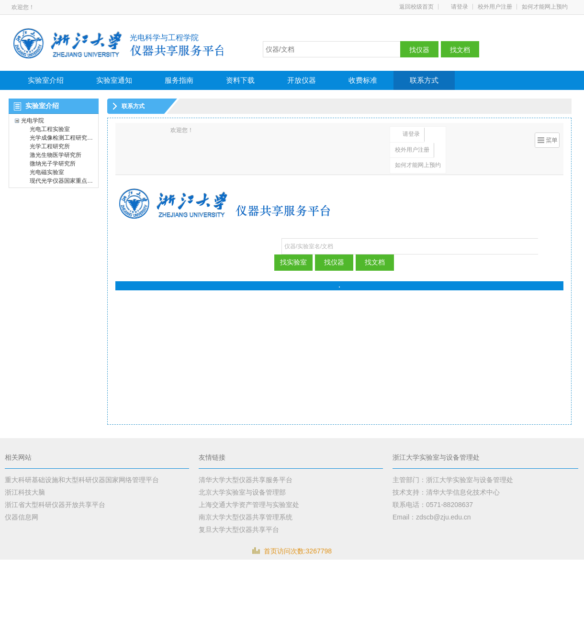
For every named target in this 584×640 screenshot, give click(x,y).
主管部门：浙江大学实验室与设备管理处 (453, 480)
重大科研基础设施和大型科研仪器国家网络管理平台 (82, 480)
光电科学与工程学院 (164, 37)
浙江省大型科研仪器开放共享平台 (55, 504)
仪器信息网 (21, 517)
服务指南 (179, 80)
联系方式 (424, 80)
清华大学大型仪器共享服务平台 (245, 480)
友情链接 (212, 457)
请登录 (459, 6)
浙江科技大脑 (25, 492)
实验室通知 (114, 80)
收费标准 (362, 80)
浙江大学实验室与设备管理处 (436, 457)
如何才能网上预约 (545, 6)
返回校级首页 (416, 6)
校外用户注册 (495, 6)
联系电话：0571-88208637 (433, 504)
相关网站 (18, 457)
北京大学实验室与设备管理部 (242, 492)
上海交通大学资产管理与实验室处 (249, 504)
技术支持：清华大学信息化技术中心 (446, 492)
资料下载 (240, 80)
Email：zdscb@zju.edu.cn (432, 517)
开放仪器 (301, 80)
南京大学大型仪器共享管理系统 (245, 517)
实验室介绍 (46, 80)
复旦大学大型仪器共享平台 (239, 529)
